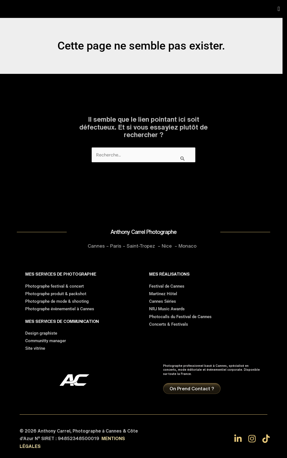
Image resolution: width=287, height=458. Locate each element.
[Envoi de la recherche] (182, 158)
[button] (278, 8)
